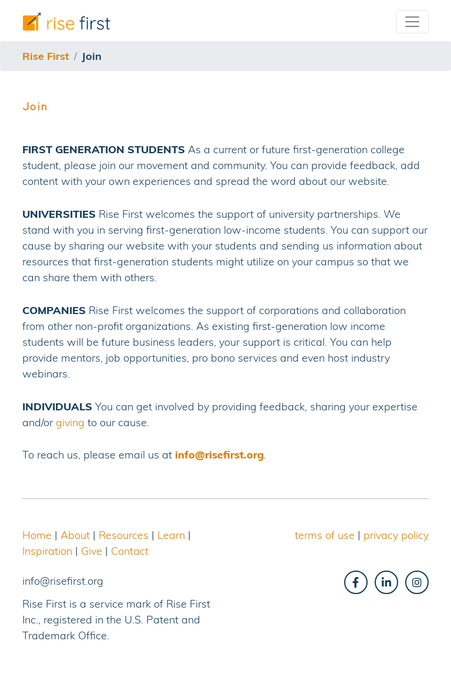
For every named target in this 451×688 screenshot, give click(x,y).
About (75, 535)
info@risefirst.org (219, 454)
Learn (171, 535)
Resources (124, 535)
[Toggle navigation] (412, 21)
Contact (130, 551)
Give (91, 551)
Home (37, 535)
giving (70, 422)
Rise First (45, 56)
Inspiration (47, 551)
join (92, 56)
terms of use (325, 535)
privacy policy (396, 535)
